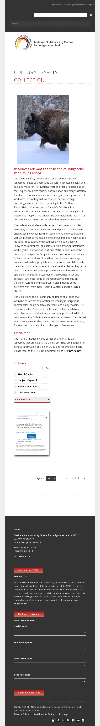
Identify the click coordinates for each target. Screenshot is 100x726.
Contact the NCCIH (28, 570)
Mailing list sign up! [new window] (29, 614)
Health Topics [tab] (25, 374)
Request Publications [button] (61, 5)
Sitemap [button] (63, 714)
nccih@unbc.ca (22, 556)
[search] (60, 15)
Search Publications (29, 692)
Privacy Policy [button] (21, 714)
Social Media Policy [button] (43, 714)
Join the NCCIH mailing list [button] (83, 5)
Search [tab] (22, 363)
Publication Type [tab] (27, 386)
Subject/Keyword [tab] (27, 380)
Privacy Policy (72, 350)
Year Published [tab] (26, 392)
